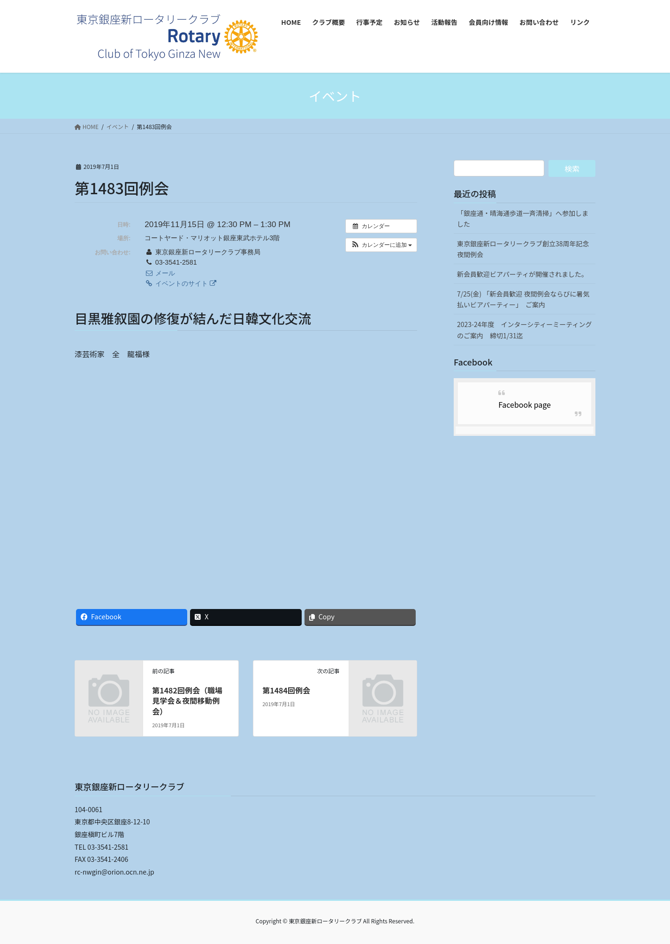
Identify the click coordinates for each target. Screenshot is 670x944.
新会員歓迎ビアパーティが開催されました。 (522, 274)
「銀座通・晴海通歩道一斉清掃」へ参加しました (522, 218)
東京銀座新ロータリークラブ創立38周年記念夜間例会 (523, 249)
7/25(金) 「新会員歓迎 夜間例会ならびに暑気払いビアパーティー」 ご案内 (523, 299)
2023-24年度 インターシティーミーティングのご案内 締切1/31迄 (524, 330)
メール (160, 273)
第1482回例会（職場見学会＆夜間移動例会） (187, 701)
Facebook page (524, 404)
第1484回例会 (286, 690)
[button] (381, 244)
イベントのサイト (180, 283)
